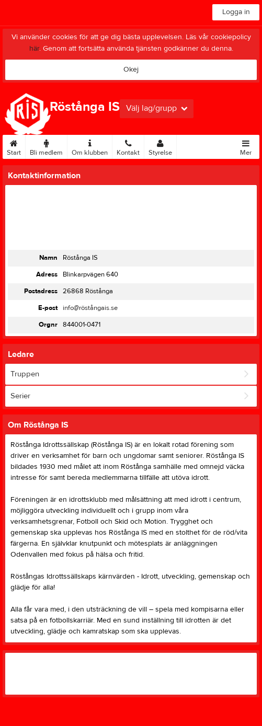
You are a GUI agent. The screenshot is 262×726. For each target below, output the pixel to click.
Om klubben (90, 146)
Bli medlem (46, 146)
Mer (246, 146)
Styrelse (160, 146)
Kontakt (128, 146)
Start (14, 146)
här (34, 48)
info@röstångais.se (90, 308)
